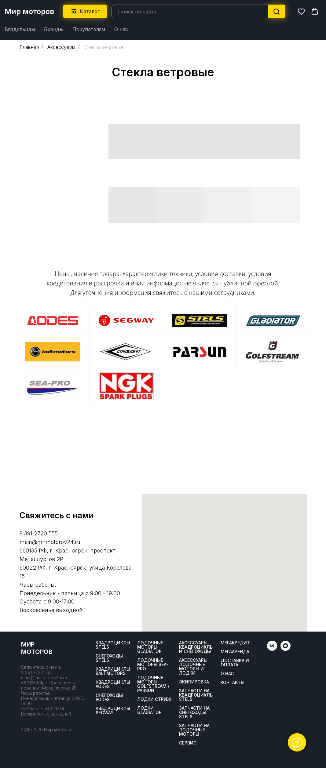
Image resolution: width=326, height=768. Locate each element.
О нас (121, 29)
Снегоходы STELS (109, 658)
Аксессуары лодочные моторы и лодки (193, 666)
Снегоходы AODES (109, 697)
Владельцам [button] (20, 29)
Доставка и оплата (235, 662)
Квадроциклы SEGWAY (113, 710)
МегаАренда (235, 652)
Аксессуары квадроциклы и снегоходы (196, 647)
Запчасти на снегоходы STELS (194, 712)
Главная (29, 47)
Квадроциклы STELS (113, 645)
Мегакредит (235, 643)
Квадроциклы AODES (113, 684)
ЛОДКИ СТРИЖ (154, 699)
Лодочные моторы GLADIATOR (150, 647)
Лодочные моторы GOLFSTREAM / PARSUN (153, 684)
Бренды (53, 29)
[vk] (272, 649)
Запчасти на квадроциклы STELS (196, 695)
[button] (301, 11)
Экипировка (194, 682)
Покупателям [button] (88, 29)
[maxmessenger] (285, 649)
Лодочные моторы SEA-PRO (153, 664)
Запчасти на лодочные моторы (194, 729)
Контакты (232, 682)
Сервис (187, 743)
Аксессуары (61, 47)
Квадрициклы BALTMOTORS (113, 671)
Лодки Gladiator (149, 710)
